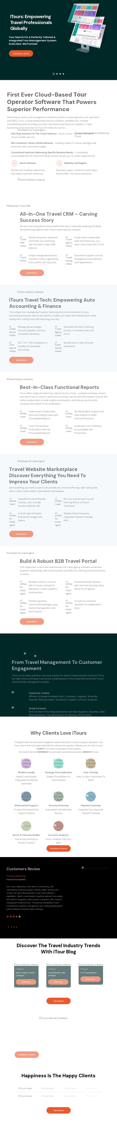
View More (58, 1001)
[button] (53, 74)
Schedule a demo (18, 53)
